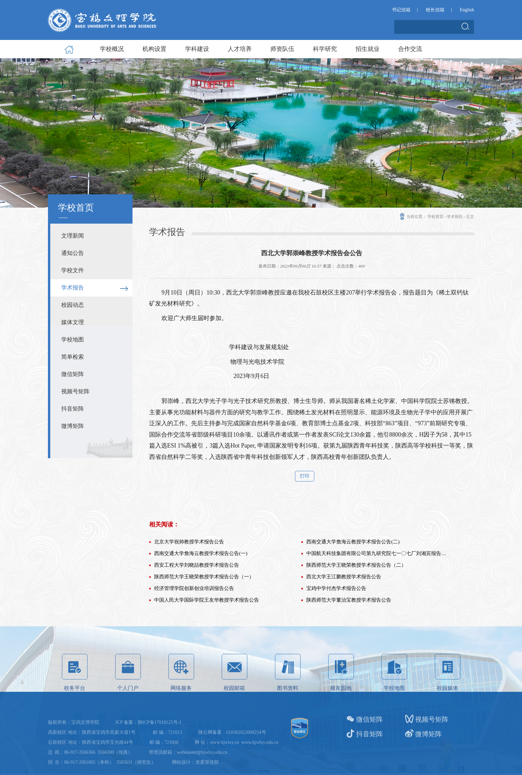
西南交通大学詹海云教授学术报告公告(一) (200, 597)
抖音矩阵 (72, 409)
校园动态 (72, 305)
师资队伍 (282, 49)
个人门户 (128, 698)
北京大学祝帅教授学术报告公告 (189, 586)
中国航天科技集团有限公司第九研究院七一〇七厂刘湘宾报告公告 (376, 597)
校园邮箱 (234, 698)
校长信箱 (435, 10)
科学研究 (325, 49)
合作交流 (410, 49)
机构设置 (154, 49)
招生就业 (368, 49)
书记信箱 (401, 10)
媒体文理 (72, 322)
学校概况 (112, 49)
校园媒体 (447, 698)
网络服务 (181, 698)
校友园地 (341, 698)
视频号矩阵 (75, 391)
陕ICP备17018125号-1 (159, 746)
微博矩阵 (72, 426)
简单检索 (72, 357)
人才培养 (240, 49)
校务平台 (75, 698)
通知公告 (72, 253)
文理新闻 (72, 236)
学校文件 (72, 270)
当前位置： (412, 216)
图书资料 (288, 698)
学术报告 (72, 288)
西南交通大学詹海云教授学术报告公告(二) (352, 586)
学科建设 (197, 49)
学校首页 (435, 216)
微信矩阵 (72, 374)
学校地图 (72, 339)
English (467, 10)
